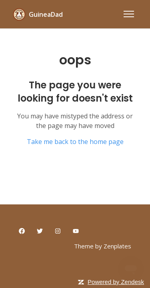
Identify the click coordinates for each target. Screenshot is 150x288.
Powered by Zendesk (116, 281)
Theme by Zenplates (102, 246)
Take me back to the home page (75, 141)
